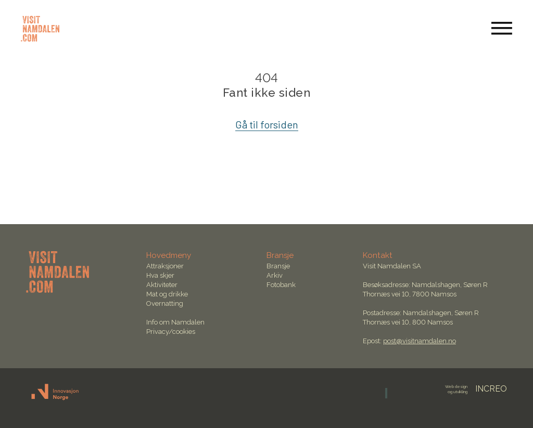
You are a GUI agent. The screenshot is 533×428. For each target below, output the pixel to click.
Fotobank (281, 285)
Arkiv (274, 275)
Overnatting (164, 303)
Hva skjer (160, 275)
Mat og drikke (167, 294)
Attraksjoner (165, 266)
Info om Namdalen (175, 322)
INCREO (476, 389)
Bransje (278, 266)
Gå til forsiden (266, 124)
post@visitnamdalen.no (419, 341)
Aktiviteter (161, 285)
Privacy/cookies (170, 331)
